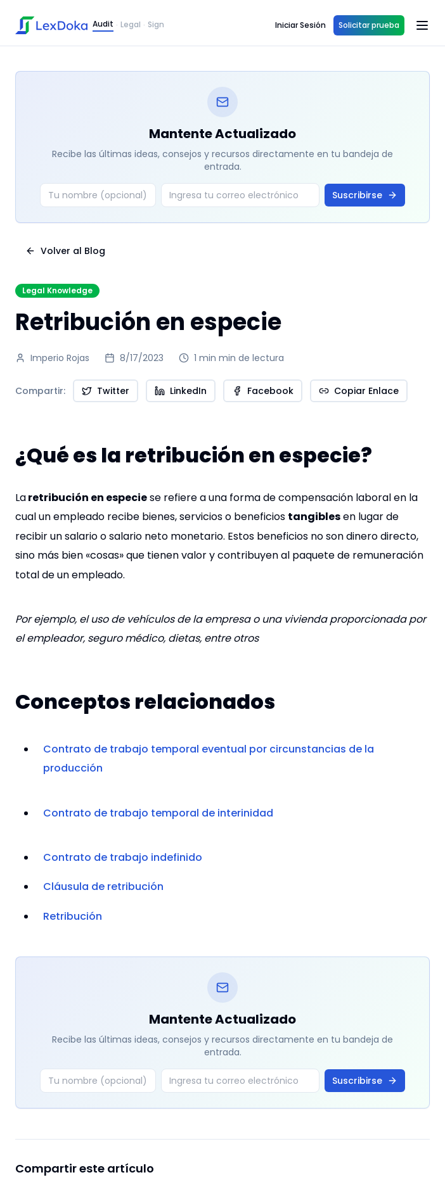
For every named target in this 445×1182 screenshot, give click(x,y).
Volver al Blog (65, 251)
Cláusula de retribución (103, 886)
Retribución (72, 916)
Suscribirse (364, 195)
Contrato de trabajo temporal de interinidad (158, 813)
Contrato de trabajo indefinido (122, 857)
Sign (156, 25)
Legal (130, 25)
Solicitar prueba (369, 25)
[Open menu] (422, 25)
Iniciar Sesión (300, 25)
